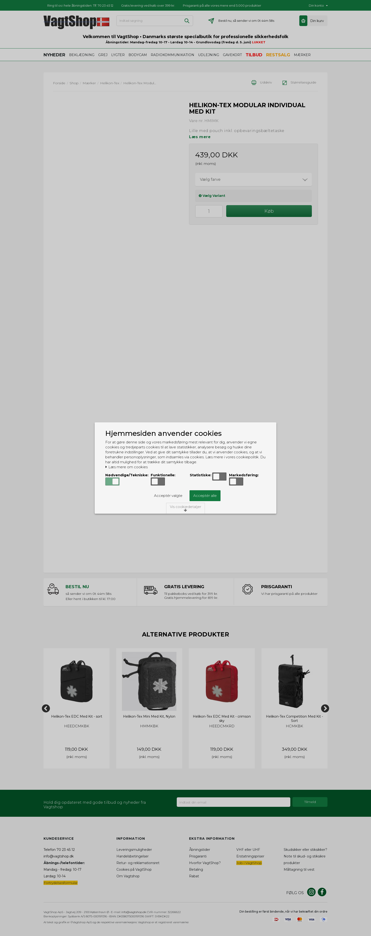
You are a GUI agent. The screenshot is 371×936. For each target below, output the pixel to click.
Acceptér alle (205, 495)
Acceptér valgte (168, 495)
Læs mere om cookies (126, 467)
